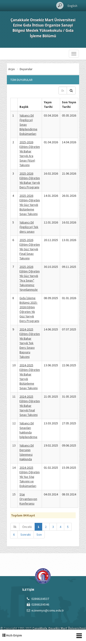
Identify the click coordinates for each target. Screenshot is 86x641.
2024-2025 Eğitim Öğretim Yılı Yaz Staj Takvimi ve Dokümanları (29, 476)
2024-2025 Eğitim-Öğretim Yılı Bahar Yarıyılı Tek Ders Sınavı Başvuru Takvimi (29, 343)
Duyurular (44, 69)
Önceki (27, 527)
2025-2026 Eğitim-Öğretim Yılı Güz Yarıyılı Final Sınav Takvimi (29, 249)
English (72, 6)
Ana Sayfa (15, 69)
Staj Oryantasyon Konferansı (28, 498)
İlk (15, 527)
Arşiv (30, 69)
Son (39, 534)
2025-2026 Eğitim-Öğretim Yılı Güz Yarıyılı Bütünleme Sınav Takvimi (29, 205)
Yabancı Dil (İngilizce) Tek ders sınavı (28, 227)
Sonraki (25, 534)
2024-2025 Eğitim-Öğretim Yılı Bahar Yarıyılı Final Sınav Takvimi (29, 405)
